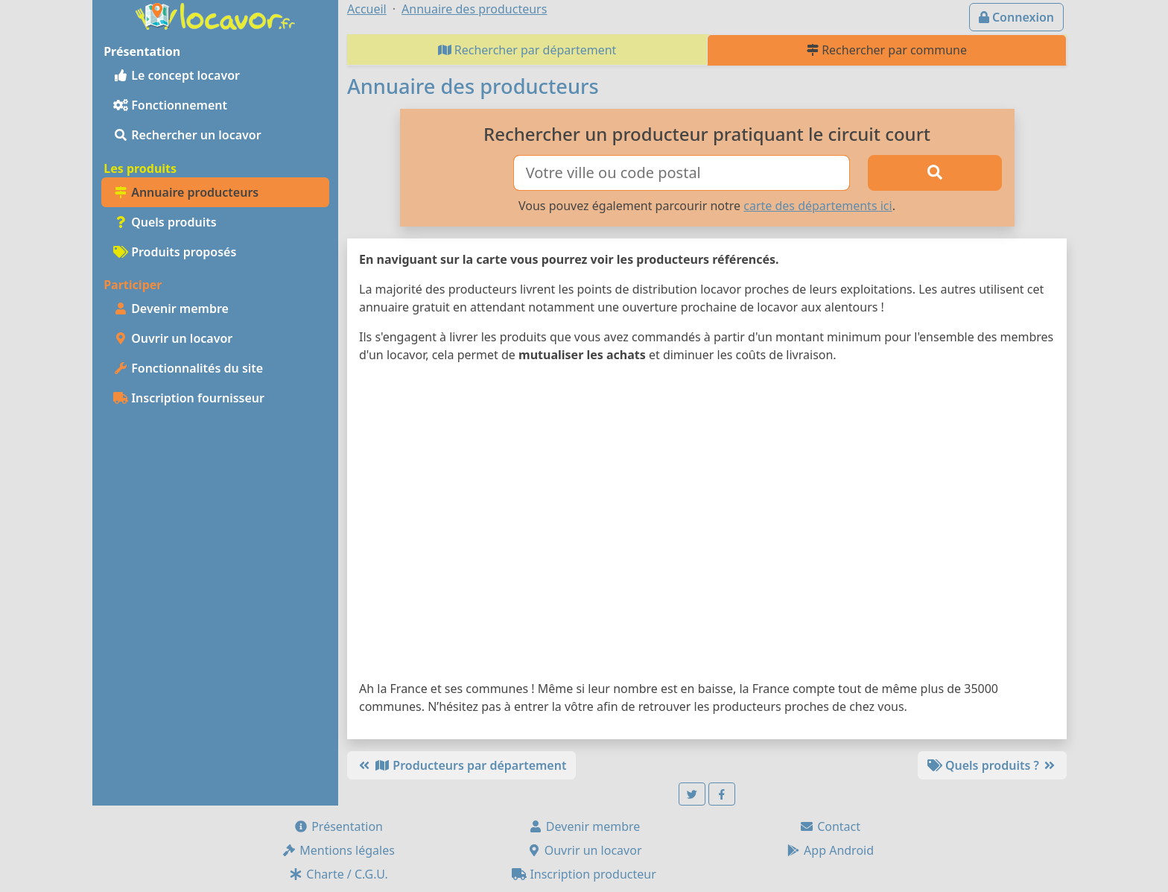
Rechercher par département (527, 50)
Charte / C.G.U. (338, 874)
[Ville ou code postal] (682, 173)
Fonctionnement (170, 105)
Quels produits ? (992, 765)
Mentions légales (338, 850)
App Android (830, 850)
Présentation (338, 826)
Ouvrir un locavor (172, 338)
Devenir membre (171, 308)
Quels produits (165, 222)
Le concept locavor (176, 75)
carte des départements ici (817, 205)
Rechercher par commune (887, 50)
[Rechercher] (935, 173)
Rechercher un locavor (187, 135)
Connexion (1016, 17)
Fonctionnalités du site (188, 368)
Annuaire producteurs (185, 192)
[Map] (707, 525)
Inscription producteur (584, 874)
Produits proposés (174, 252)
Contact (829, 826)
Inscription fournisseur (188, 398)
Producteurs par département (461, 765)
